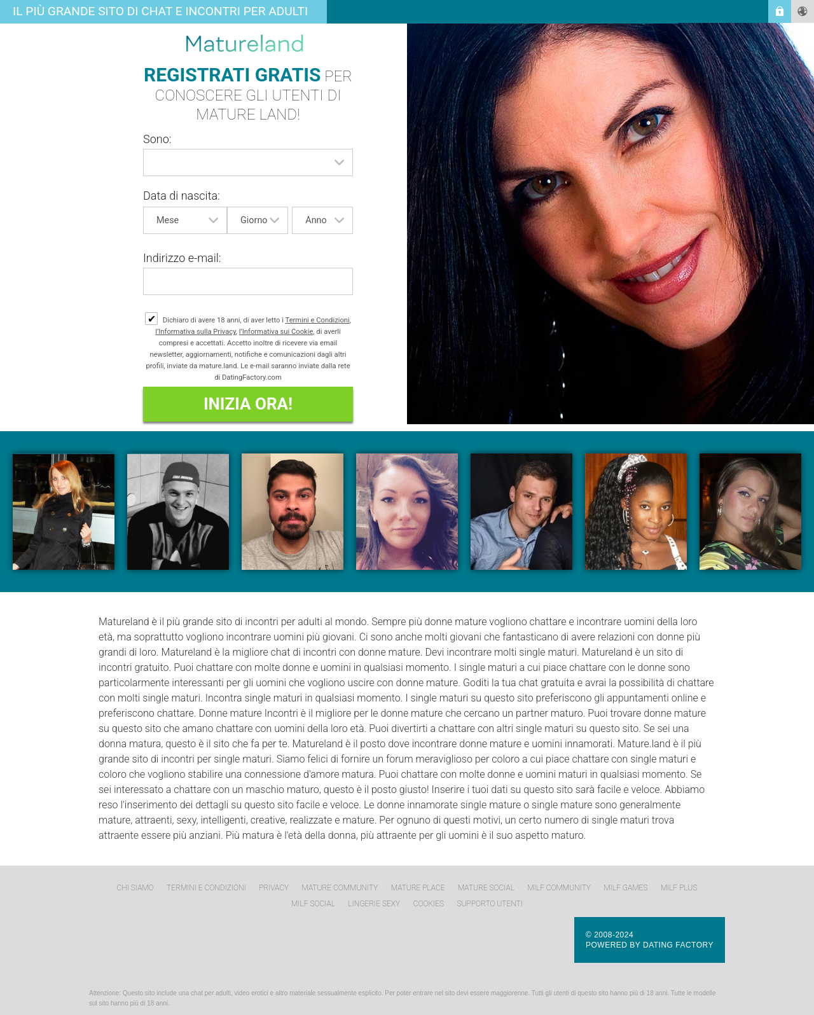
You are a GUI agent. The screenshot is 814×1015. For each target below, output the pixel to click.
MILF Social (313, 903)
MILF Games (625, 887)
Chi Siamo (135, 887)
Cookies (428, 903)
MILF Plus (679, 887)
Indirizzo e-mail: (182, 258)
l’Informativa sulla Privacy (195, 332)
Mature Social (486, 887)
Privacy (274, 887)
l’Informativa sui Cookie (276, 332)
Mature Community (340, 887)
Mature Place (418, 887)
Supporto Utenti (490, 903)
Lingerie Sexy (374, 903)
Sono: (157, 139)
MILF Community (559, 887)
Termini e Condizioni (318, 320)
